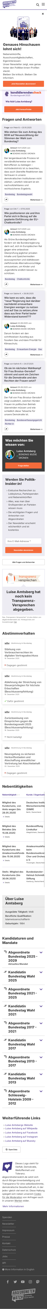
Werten (18, 1200)
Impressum (8, 1230)
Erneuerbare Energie (26, 349)
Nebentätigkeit (11, 794)
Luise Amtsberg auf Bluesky (20, 1141)
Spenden (7, 1217)
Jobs (5, 1256)
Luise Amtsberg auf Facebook (21, 1132)
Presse (6, 1236)
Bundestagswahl (24, 194)
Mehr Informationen (13, 1206)
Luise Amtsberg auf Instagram (21, 1136)
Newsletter (8, 1223)
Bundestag (10, 194)
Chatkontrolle (23, 279)
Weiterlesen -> (36, 200)
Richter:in (9, 423)
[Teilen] (6, 199)
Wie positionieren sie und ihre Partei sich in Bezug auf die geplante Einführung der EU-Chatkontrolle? (22, 218)
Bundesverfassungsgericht (29, 420)
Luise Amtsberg (17, 150)
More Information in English (18, 1269)
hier (15, 622)
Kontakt (6, 1243)
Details (7, 817)
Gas (40, 349)
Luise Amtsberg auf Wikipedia (21, 1128)
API (4, 1263)
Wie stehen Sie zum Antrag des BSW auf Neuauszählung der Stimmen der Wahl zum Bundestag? (23, 136)
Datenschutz (9, 1250)
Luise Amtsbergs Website (19, 1125)
